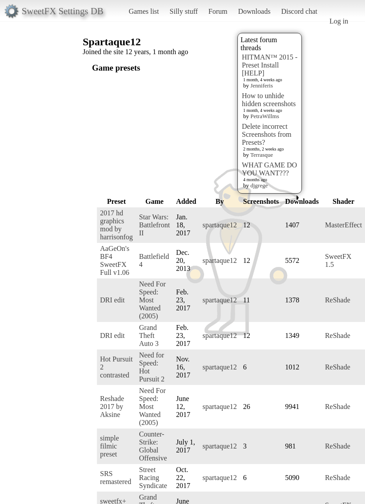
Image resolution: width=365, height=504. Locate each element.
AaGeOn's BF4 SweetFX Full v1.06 (114, 260)
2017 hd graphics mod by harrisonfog (116, 225)
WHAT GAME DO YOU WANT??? (269, 169)
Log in (338, 21)
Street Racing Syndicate (153, 477)
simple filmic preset (109, 446)
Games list (144, 11)
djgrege (259, 185)
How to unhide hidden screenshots (269, 99)
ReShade (337, 300)
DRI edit (112, 300)
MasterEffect (343, 225)
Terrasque (261, 154)
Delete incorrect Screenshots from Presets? (267, 134)
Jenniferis (261, 85)
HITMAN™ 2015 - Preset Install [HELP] (269, 65)
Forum (218, 11)
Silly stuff (184, 11)
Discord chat (299, 11)
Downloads (254, 11)
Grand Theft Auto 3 (149, 335)
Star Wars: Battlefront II (154, 225)
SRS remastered (115, 477)
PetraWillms (264, 116)
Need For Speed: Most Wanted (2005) (152, 300)
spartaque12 (219, 225)
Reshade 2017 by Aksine (112, 406)
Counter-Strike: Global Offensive (153, 446)
